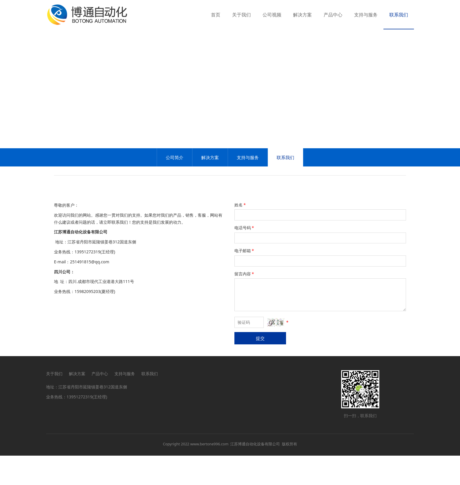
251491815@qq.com (89, 291)
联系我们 (398, 14)
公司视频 (272, 14)
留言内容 (244, 303)
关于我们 (241, 14)
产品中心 (333, 14)
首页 (215, 14)
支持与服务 (366, 14)
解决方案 (302, 14)
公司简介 (174, 187)
